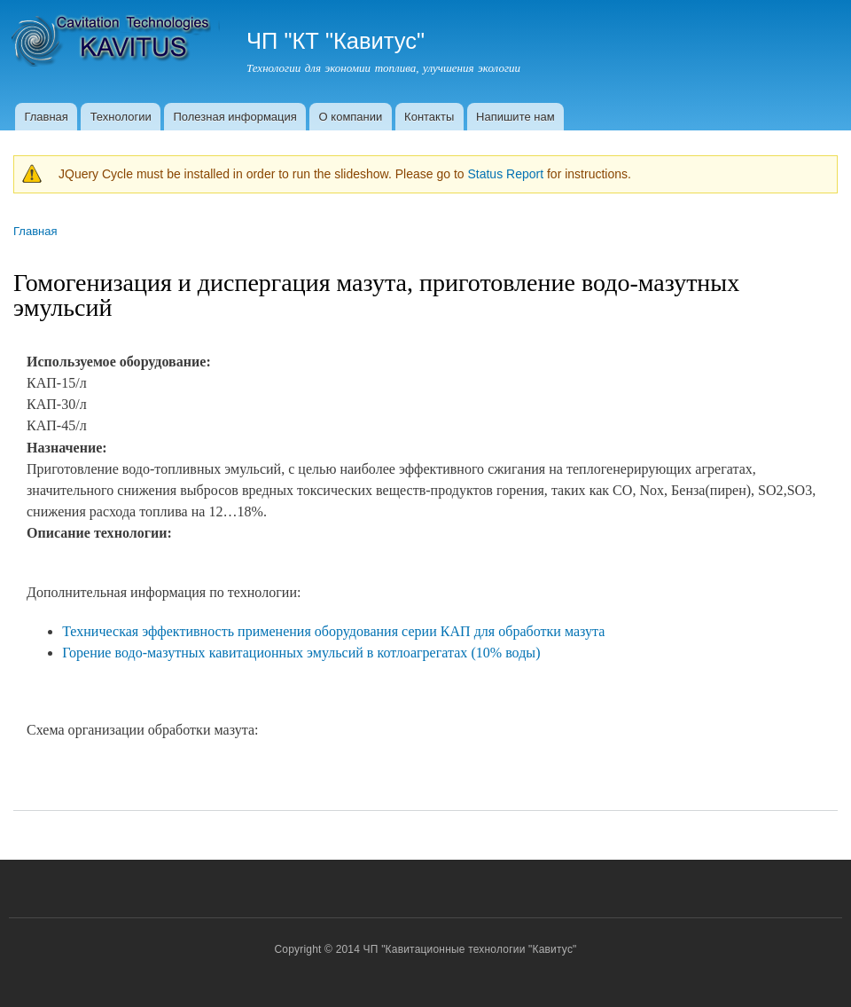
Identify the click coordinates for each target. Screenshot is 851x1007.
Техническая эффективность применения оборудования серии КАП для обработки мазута (333, 631)
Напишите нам (515, 116)
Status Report (505, 174)
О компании (351, 116)
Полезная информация (234, 116)
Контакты (429, 116)
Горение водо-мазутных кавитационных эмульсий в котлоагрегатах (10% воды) (301, 652)
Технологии (121, 116)
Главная (45, 116)
